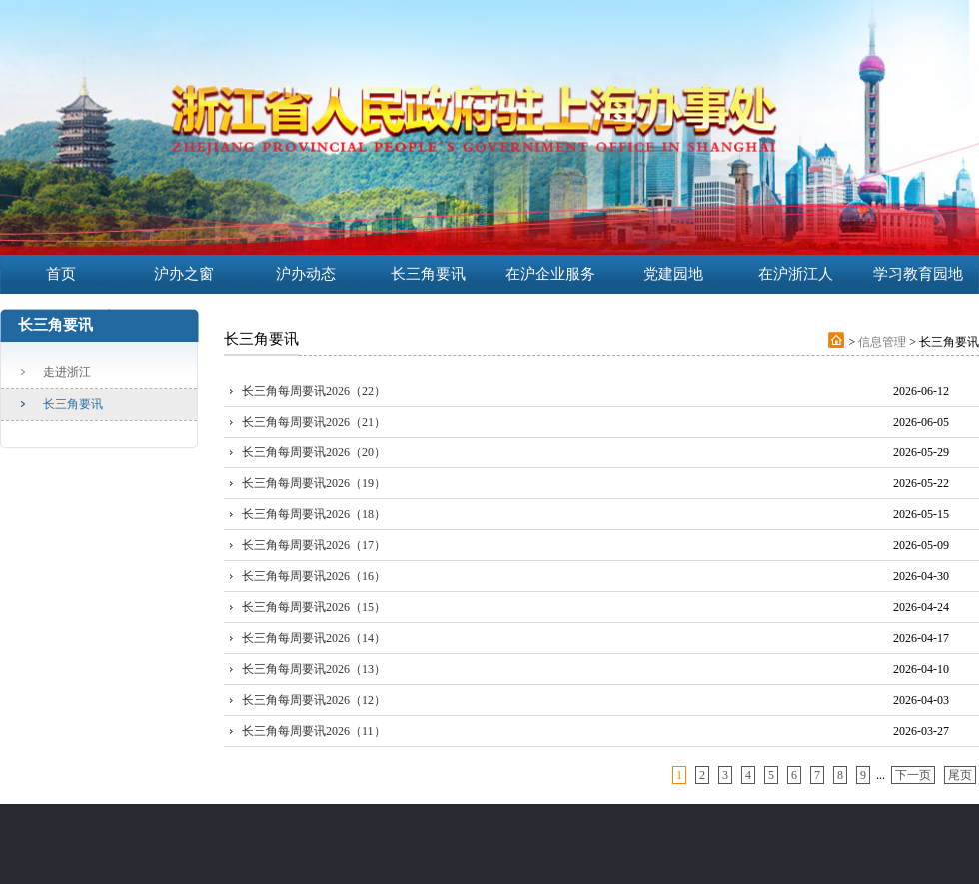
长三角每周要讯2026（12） (314, 700)
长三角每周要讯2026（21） (314, 422)
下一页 (913, 775)
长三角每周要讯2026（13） (314, 669)
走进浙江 (67, 372)
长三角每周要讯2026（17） (314, 545)
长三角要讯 (73, 404)
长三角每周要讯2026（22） (314, 391)
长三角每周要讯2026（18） (314, 514)
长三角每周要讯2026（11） (314, 731)
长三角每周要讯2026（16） (314, 576)
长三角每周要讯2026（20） (314, 452)
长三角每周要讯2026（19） (314, 483)
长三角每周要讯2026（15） (314, 607)
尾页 (960, 775)
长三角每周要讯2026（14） (314, 638)
